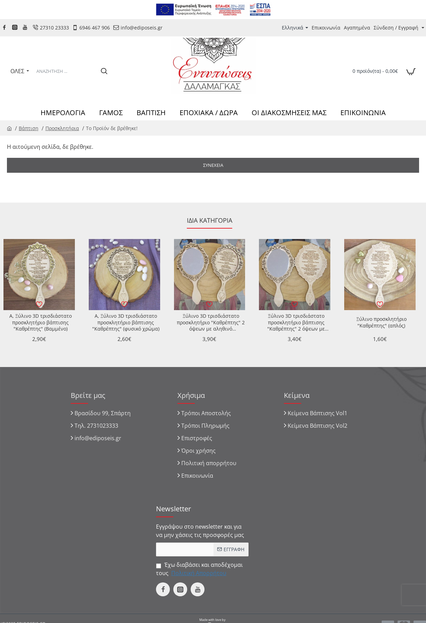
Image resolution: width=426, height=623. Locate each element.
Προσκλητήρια (62, 128)
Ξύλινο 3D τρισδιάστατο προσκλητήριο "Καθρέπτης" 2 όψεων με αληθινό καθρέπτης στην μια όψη (211, 322)
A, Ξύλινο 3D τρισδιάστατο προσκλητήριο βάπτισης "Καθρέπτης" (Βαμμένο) (40, 322)
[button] (39, 304)
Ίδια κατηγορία (209, 220)
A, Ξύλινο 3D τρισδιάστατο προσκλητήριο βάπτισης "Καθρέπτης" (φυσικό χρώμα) (125, 322)
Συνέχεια (213, 165)
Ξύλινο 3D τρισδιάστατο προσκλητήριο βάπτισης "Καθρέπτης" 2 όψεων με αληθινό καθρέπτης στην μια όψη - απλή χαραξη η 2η (296, 322)
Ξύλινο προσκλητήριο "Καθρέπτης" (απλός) (381, 322)
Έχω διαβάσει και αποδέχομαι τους (199, 569)
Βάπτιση (28, 128)
